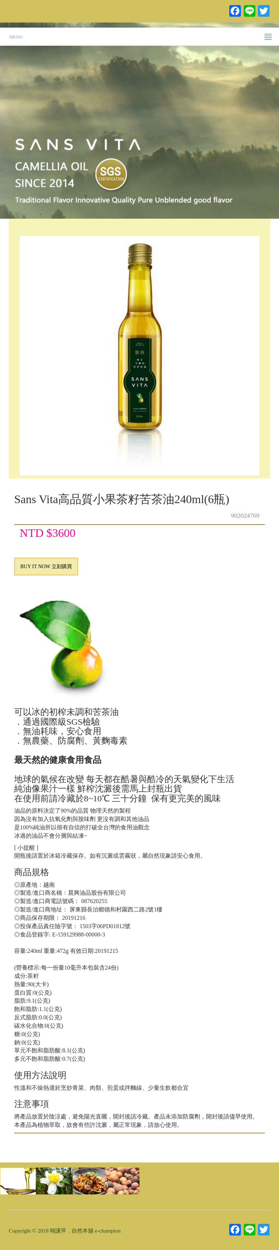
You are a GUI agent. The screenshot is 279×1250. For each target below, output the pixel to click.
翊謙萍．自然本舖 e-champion (85, 1231)
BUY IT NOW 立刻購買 (46, 566)
